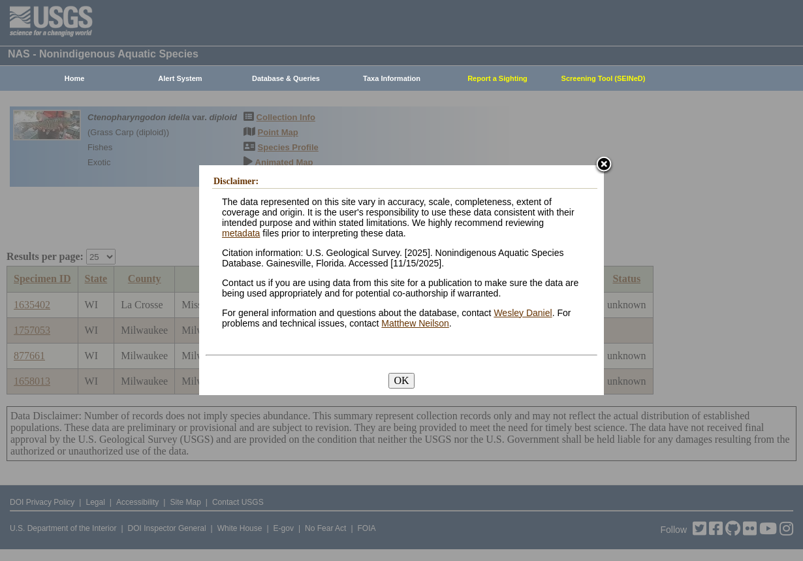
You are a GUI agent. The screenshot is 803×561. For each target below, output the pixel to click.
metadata (241, 233)
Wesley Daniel (523, 313)
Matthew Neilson (415, 323)
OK (401, 380)
